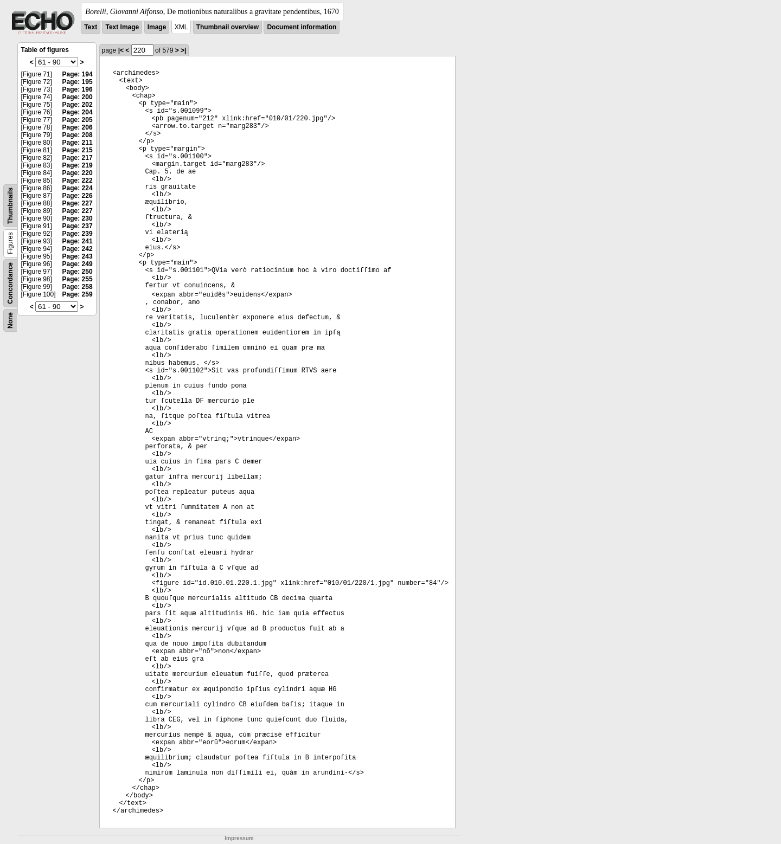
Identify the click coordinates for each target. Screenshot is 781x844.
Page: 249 (77, 264)
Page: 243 (77, 256)
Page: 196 (77, 89)
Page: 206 (77, 127)
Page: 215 (77, 150)
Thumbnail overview (227, 27)
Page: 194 (77, 74)
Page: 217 (77, 158)
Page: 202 (77, 104)
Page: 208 (77, 135)
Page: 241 (77, 241)
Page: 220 (77, 173)
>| (183, 50)
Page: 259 (77, 294)
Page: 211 (77, 142)
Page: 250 (77, 271)
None (10, 320)
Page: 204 (77, 112)
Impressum (239, 838)
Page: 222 (77, 180)
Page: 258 (77, 287)
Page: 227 (77, 203)
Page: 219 (77, 165)
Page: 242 (77, 249)
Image (157, 27)
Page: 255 (77, 279)
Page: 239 (77, 233)
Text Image (122, 27)
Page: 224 (77, 188)
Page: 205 (77, 120)
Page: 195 (77, 82)
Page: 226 (77, 195)
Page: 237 (77, 226)
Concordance (10, 283)
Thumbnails (10, 206)
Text (90, 27)
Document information (301, 27)
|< (121, 50)
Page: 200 (77, 97)
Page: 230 (77, 218)
